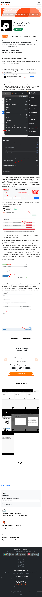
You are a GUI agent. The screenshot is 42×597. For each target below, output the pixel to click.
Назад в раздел (5, 485)
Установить (18, 29)
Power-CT (21, 567)
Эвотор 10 (21, 565)
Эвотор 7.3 (21, 564)
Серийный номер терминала (10, 498)
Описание (5, 36)
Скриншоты (26, 36)
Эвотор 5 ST (21, 561)
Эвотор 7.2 (21, 562)
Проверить (7, 504)
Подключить (21, 373)
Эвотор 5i (21, 560)
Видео (34, 36)
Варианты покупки (16, 36)
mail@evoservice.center (21, 586)
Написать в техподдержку (21, 576)
